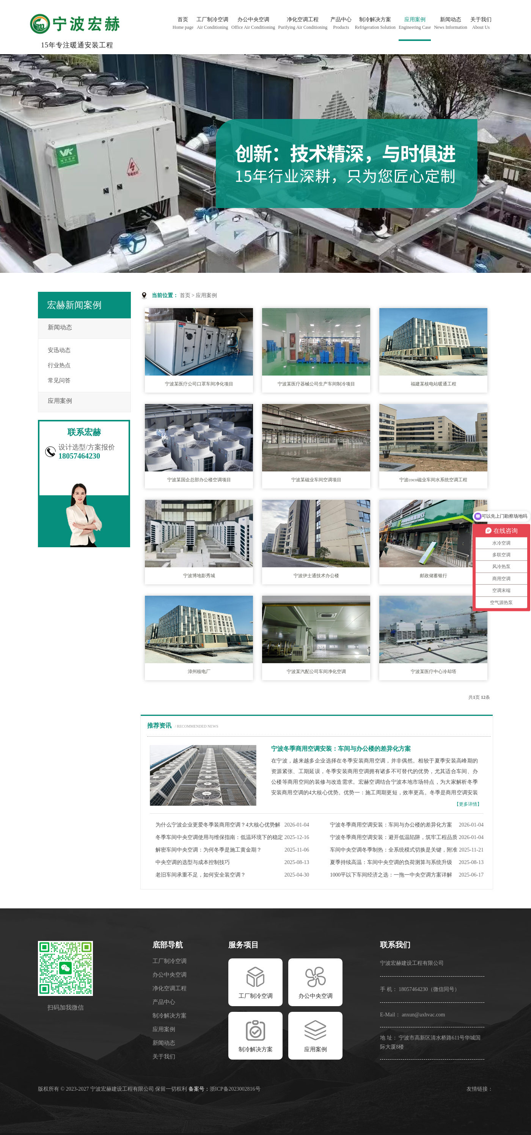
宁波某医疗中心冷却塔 (433, 671)
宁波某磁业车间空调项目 (316, 479)
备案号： (199, 1089)
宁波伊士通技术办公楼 (316, 575)
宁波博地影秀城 (199, 575)
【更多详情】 (468, 804)
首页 (185, 295)
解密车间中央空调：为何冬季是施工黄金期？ (209, 850)
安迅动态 (59, 350)
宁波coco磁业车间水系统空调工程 (433, 479)
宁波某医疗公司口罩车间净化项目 (199, 384)
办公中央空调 (169, 975)
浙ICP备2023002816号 (235, 1089)
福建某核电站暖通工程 (433, 384)
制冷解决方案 (169, 1016)
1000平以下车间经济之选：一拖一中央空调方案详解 (391, 875)
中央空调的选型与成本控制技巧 (193, 862)
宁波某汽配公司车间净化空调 (316, 671)
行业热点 (59, 365)
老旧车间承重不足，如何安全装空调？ (201, 875)
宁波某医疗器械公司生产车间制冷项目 (316, 384)
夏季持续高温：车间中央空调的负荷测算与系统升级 (391, 862)
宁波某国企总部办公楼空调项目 (199, 479)
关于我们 (163, 1057)
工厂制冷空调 (169, 961)
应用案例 (206, 295)
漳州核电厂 (199, 671)
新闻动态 (60, 327)
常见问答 (59, 380)
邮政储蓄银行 (433, 575)
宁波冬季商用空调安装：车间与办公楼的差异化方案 (391, 825)
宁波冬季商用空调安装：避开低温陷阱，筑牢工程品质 (393, 837)
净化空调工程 (169, 988)
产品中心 (163, 1002)
